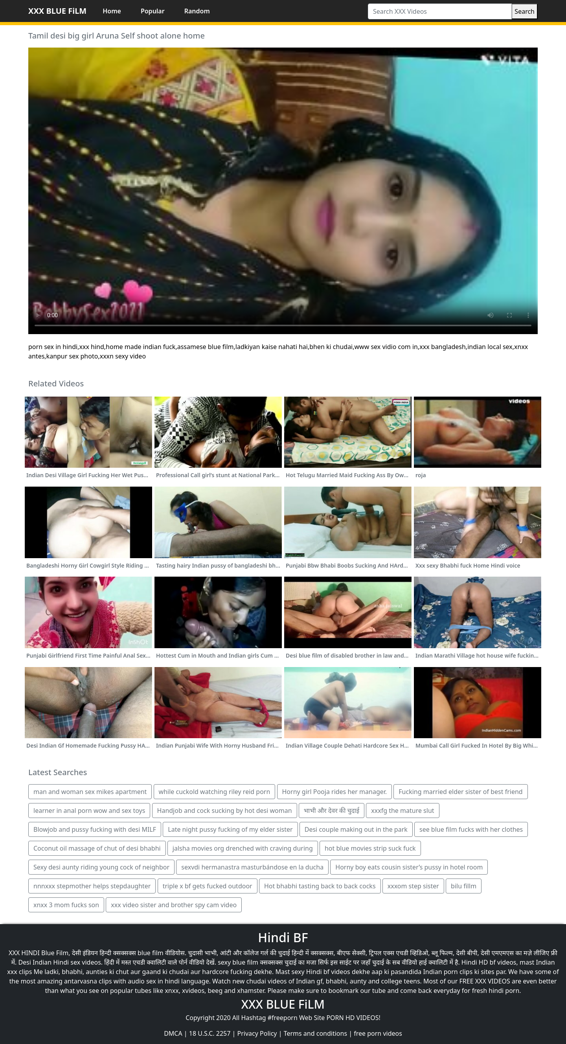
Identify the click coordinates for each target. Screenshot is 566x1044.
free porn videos (378, 1033)
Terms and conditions (315, 1033)
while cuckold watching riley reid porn (214, 791)
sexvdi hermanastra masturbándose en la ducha (252, 867)
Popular (153, 11)
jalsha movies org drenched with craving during (243, 848)
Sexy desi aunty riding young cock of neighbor (101, 867)
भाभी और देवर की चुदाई (331, 810)
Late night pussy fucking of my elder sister (230, 829)
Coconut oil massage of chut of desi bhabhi (97, 848)
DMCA (173, 1033)
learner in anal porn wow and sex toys (89, 810)
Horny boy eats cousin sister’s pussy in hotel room (409, 867)
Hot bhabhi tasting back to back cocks (320, 886)
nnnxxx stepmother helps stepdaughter (92, 886)
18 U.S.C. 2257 (210, 1033)
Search (525, 11)
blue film (151, 952)
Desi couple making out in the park (356, 829)
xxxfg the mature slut (402, 810)
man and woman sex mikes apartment (90, 791)
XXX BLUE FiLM (57, 11)
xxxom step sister (413, 886)
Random (197, 11)
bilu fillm (463, 886)
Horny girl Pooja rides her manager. (334, 791)
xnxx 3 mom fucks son (66, 905)
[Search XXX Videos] (440, 11)
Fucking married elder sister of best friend (460, 791)
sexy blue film (238, 962)
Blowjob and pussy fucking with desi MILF (94, 829)
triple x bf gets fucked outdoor (207, 886)
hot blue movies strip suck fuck (370, 848)
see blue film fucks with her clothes (471, 829)
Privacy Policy (257, 1033)
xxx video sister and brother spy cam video (174, 905)
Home (112, 11)
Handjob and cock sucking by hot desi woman (224, 810)
